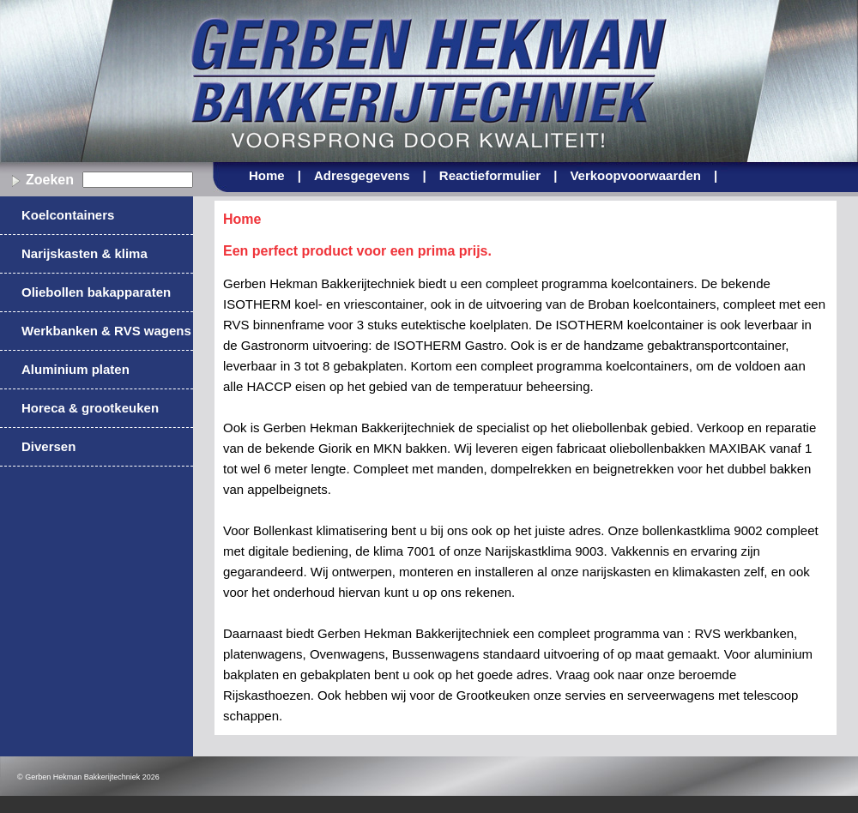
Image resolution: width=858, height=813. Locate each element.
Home (275, 175)
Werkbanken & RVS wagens (106, 330)
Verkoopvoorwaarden (643, 175)
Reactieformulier (498, 175)
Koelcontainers (67, 215)
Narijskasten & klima (84, 253)
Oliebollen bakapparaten (96, 292)
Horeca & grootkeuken (90, 407)
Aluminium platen (75, 369)
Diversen (48, 446)
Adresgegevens (370, 175)
